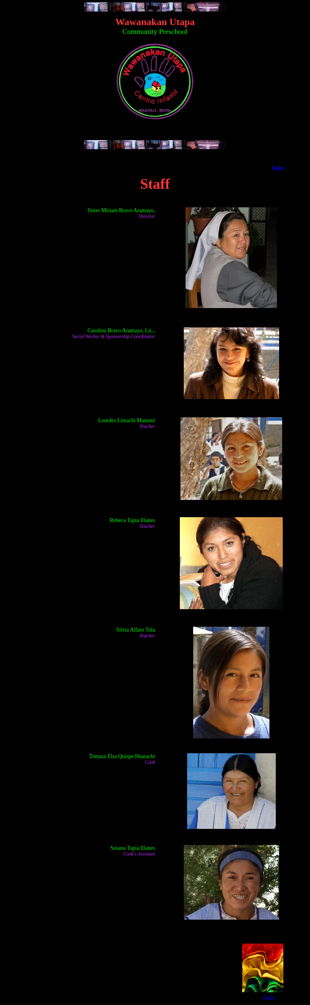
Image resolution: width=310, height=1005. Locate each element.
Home (278, 167)
